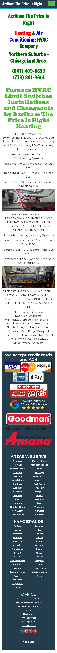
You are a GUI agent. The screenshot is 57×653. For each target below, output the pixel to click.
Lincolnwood (17, 515)
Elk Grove (17, 484)
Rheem (39, 553)
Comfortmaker (17, 560)
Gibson (17, 587)
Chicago (17, 472)
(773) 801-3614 (28, 625)
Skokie (39, 503)
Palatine (39, 480)
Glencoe (17, 492)
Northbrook (39, 476)
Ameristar (17, 541)
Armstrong (17, 549)
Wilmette (39, 511)
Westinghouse (39, 572)
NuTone (39, 545)
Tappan (39, 557)
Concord (17, 564)
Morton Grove (39, 461)
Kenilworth (17, 511)
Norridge (39, 472)
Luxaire (39, 537)
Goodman (39, 526)
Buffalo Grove (17, 469)
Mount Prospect (39, 465)
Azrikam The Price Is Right (22, 3)
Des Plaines (18, 480)
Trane (39, 564)
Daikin (17, 568)
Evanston (17, 488)
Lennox (39, 534)
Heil (39, 530)
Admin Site (28, 642)
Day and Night (17, 572)
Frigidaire (17, 583)
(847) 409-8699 (28, 618)
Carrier (17, 557)
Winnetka (39, 515)
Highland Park (17, 507)
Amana (17, 530)
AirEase (17, 526)
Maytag (39, 541)
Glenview (17, 495)
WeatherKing (39, 568)
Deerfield (17, 476)
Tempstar (39, 560)
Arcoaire (17, 545)
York (39, 576)
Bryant (17, 553)
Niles (39, 469)
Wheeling (39, 507)
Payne (39, 549)
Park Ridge (39, 484)
